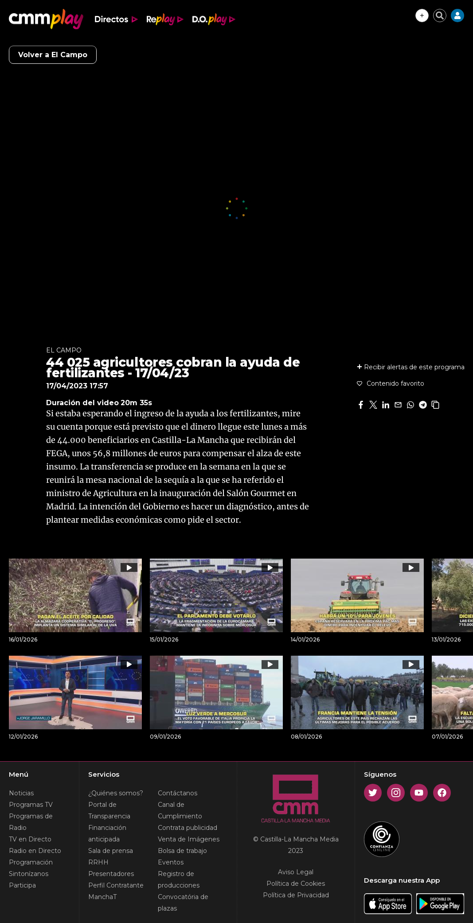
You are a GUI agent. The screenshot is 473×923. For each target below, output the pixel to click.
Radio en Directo (35, 851)
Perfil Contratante (116, 885)
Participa (22, 885)
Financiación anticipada (107, 833)
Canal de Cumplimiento (180, 810)
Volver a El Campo (52, 55)
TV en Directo (30, 839)
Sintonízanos (28, 874)
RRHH (98, 862)
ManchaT (102, 897)
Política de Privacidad (296, 895)
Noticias (21, 793)
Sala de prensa (110, 851)
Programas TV (31, 805)
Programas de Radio (31, 822)
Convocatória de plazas (183, 902)
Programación (31, 862)
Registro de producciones (178, 879)
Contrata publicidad (187, 828)
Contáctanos (177, 793)
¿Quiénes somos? (115, 793)
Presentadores (111, 874)
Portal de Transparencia (109, 810)
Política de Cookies (295, 884)
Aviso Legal (295, 872)
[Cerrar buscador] (439, 15)
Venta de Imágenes (188, 839)
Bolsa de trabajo (182, 851)
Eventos (171, 862)
